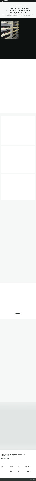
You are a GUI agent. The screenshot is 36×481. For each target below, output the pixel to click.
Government (9, 5)
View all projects (18, 313)
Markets (2, 466)
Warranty (19, 470)
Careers (19, 467)
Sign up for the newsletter (5, 458)
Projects (2, 467)
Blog (18, 471)
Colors (26, 467)
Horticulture (11, 466)
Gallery (11, 471)
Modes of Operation (28, 466)
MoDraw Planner (27, 470)
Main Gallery (19, 472)
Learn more (31, 479)
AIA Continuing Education (28, 471)
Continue (34, 479)
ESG (18, 466)
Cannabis (11, 467)
